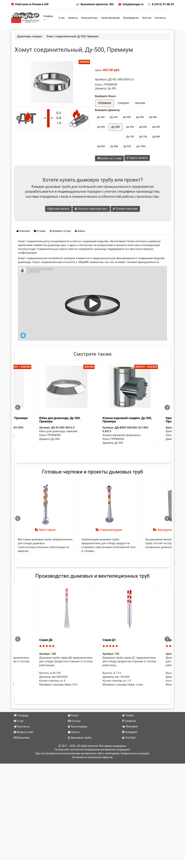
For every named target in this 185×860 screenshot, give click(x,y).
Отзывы (40, 231)
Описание (23, 231)
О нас (62, 17)
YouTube (129, 749)
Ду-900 (114, 146)
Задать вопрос (137, 157)
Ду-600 (143, 126)
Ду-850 (101, 146)
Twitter (128, 727)
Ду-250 (114, 117)
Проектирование (110, 17)
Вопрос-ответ (24, 743)
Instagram (129, 743)
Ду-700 (130, 136)
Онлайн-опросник (125, 208)
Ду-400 (153, 117)
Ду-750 (143, 136)
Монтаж (146, 17)
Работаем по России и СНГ (32, 4)
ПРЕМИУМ (104, 103)
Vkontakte (130, 738)
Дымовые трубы (79, 749)
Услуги (74, 743)
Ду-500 (115, 126)
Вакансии (21, 749)
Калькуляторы (89, 17)
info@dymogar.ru (130, 4)
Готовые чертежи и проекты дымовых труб (92, 475)
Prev (19, 118)
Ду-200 (101, 117)
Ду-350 (140, 117)
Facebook (129, 732)
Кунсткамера (77, 738)
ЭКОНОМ (140, 103)
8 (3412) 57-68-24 (161, 4)
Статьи (74, 732)
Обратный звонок (58, 208)
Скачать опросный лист (91, 208)
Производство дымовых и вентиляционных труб (92, 580)
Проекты (73, 17)
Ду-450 (101, 126)
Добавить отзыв (60, 231)
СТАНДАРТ (123, 103)
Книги (73, 727)
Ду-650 (156, 126)
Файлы (80, 231)
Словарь (21, 727)
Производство (131, 17)
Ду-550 (130, 126)
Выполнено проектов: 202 (95, 4)
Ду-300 (127, 117)
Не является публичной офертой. (92, 768)
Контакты (160, 17)
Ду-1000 (140, 146)
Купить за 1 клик (109, 158)
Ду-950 (127, 146)
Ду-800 (156, 136)
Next (85, 118)
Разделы (48, 17)
